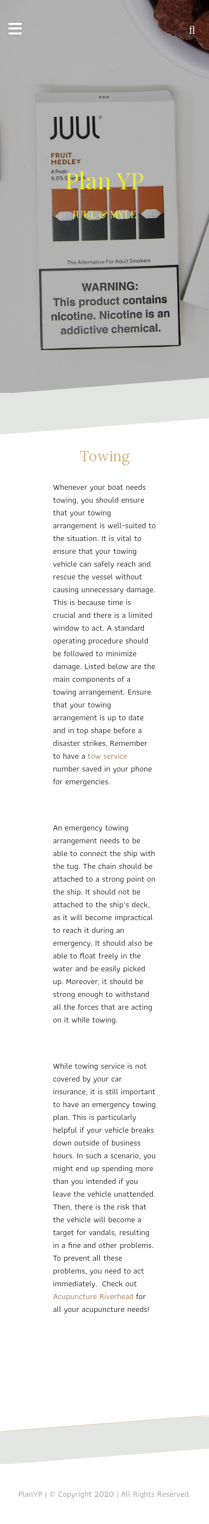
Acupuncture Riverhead (94, 1296)
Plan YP (104, 179)
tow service (107, 756)
